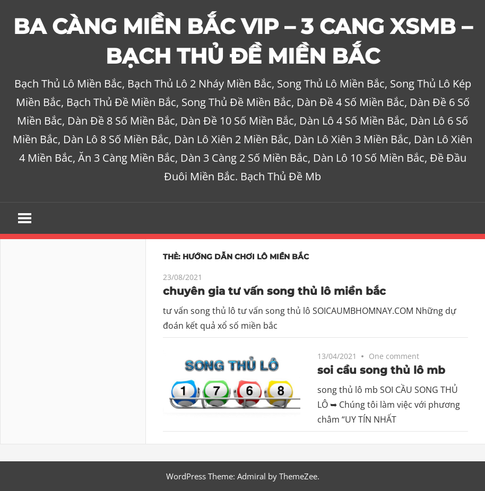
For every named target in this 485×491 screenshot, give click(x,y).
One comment (394, 356)
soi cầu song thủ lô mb (381, 370)
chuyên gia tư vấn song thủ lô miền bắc (274, 291)
